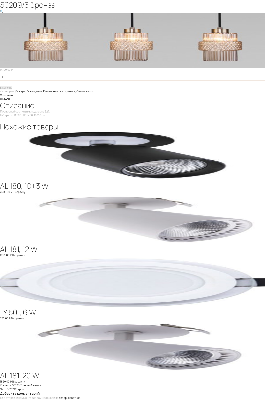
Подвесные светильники (59, 91)
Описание (6, 95)
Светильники (85, 91)
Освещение (34, 91)
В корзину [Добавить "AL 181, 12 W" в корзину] (18, 254)
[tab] (132, 95)
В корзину (6, 87)
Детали (5, 98)
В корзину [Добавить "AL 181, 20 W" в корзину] (18, 380)
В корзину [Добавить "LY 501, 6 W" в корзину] (17, 317)
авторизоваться (70, 396)
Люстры (20, 91)
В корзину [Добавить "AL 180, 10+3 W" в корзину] (19, 191)
